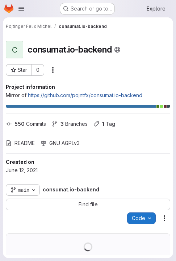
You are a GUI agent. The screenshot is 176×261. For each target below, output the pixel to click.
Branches (70, 124)
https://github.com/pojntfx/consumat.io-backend (85, 95)
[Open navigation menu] (21, 8)
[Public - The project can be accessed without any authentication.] (117, 50)
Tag (104, 124)
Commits (26, 124)
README (20, 143)
